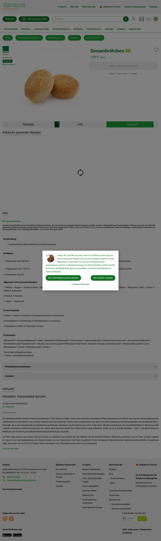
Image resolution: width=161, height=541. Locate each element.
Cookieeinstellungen (80, 284)
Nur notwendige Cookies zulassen (63, 278)
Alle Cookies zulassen (103, 278)
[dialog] (80, 270)
